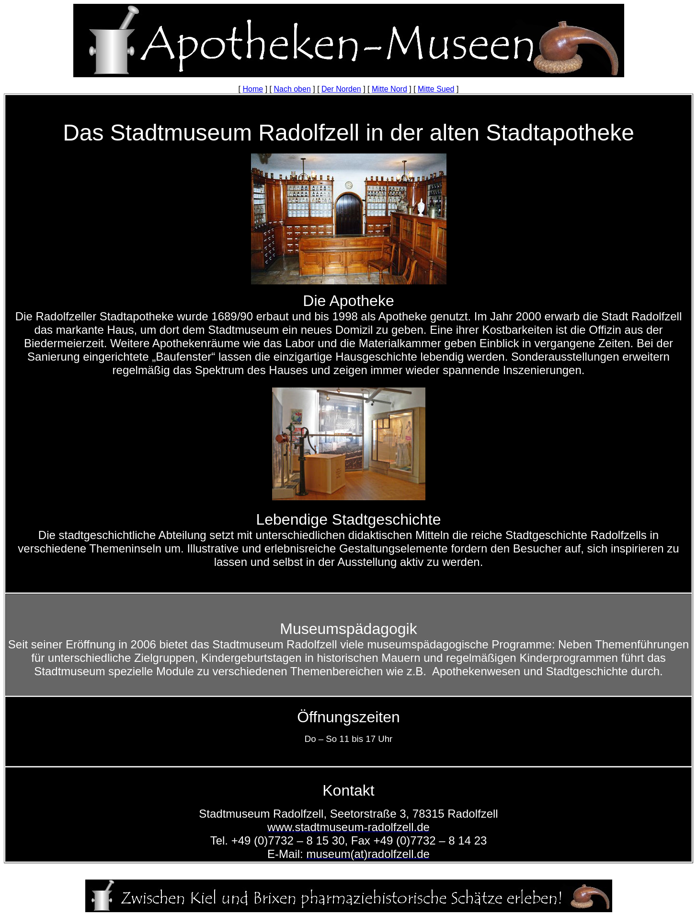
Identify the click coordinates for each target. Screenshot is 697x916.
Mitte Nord (389, 89)
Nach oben (292, 89)
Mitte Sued (436, 89)
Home (253, 89)
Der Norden (341, 89)
